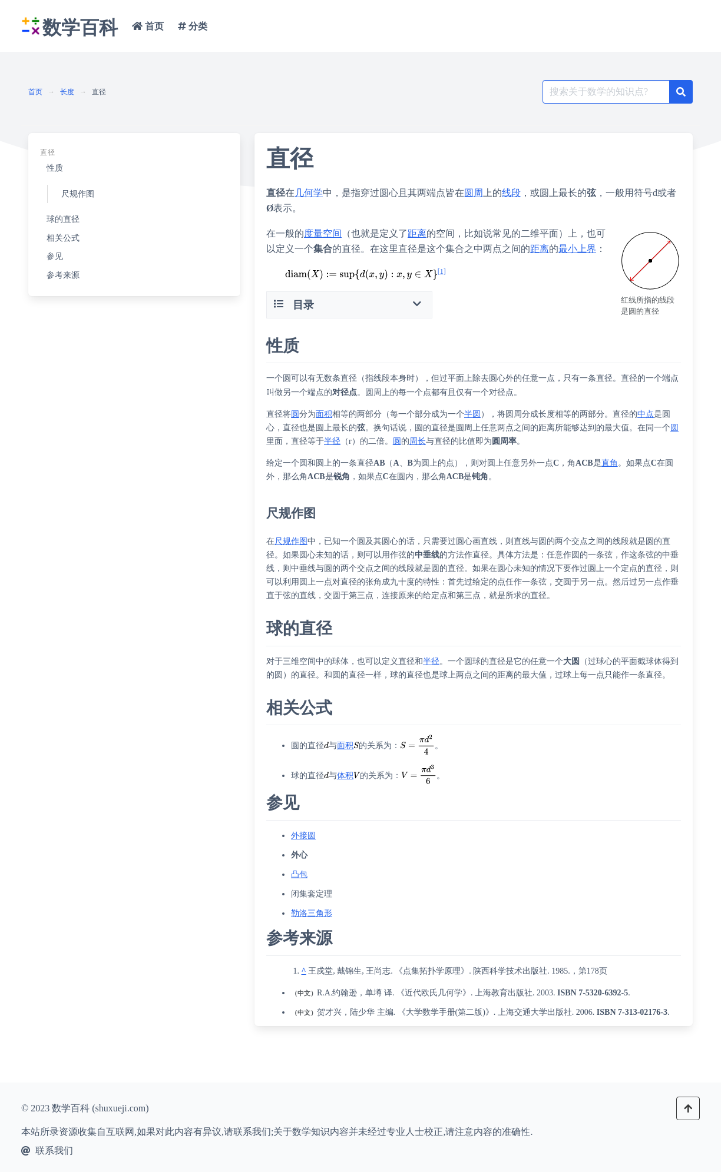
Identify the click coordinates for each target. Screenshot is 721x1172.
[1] (442, 271)
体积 (345, 775)
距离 (417, 233)
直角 (609, 463)
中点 (645, 414)
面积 (324, 414)
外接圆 (303, 835)
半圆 (472, 414)
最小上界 (577, 249)
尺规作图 (290, 541)
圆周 (473, 193)
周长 (417, 441)
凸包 (299, 874)
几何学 (309, 193)
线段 (511, 193)
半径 (332, 441)
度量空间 (323, 233)
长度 (67, 92)
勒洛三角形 (311, 913)
